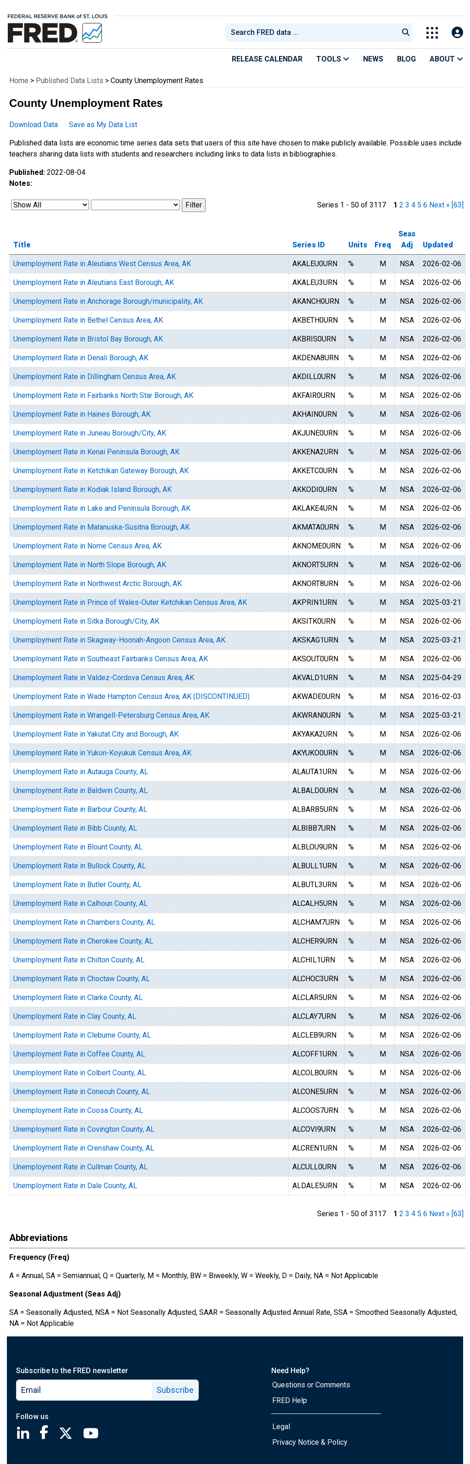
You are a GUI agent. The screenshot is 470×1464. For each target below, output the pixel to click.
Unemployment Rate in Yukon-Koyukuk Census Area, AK (102, 753)
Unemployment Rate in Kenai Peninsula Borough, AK (96, 451)
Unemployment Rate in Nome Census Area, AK (87, 546)
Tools (332, 59)
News (373, 59)
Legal (281, 1426)
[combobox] (311, 32)
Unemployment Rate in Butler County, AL (77, 884)
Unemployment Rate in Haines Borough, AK (82, 414)
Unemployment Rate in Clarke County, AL (78, 997)
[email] (84, 1390)
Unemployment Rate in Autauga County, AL (80, 771)
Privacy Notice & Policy (309, 1442)
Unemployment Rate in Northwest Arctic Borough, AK (97, 583)
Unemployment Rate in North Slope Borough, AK (89, 564)
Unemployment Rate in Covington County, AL (84, 1129)
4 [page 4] (413, 205)
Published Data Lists (69, 80)
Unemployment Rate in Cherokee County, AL (83, 941)
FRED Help (289, 1400)
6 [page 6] (425, 205)
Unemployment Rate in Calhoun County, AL (80, 903)
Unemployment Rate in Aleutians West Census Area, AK (102, 263)
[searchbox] (313, 32)
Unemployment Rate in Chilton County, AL (79, 960)
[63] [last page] (458, 205)
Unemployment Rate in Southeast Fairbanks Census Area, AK (110, 658)
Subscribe (175, 1390)
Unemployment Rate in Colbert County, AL (79, 1072)
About (446, 59)
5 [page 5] (419, 205)
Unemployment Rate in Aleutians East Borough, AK (93, 282)
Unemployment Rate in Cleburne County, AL (82, 1035)
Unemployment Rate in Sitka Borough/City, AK (86, 621)
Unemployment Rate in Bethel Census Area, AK (88, 320)
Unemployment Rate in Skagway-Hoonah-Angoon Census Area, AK (119, 640)
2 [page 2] (401, 205)
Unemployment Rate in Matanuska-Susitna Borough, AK (101, 527)
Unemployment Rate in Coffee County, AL (79, 1054)
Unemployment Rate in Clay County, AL (74, 1016)
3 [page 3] (407, 205)
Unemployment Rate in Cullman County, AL (80, 1166)
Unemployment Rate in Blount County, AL (78, 847)
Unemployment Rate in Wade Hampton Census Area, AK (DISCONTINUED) (131, 696)
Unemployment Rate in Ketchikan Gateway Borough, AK (101, 470)
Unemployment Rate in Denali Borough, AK (80, 357)
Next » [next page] (439, 205)
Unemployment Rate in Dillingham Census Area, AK (94, 376)
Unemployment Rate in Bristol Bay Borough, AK (88, 339)
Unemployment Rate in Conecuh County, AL (81, 1091)
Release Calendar (267, 59)
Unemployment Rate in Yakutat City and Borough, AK (96, 734)
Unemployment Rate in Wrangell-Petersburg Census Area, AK (111, 715)
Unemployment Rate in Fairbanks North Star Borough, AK (103, 395)
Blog (406, 59)
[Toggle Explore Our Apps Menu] (432, 33)
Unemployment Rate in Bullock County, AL (79, 865)
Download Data (33, 124)
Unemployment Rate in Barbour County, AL (80, 809)
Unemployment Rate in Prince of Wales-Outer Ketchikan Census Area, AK (130, 602)
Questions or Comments (311, 1384)
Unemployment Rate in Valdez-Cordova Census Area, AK (103, 677)
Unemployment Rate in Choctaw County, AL (81, 978)
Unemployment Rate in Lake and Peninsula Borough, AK (101, 508)
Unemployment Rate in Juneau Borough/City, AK (89, 433)
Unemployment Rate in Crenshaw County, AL (83, 1148)
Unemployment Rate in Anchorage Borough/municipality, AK (108, 301)
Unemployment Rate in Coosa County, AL (78, 1110)
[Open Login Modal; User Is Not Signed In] (457, 33)
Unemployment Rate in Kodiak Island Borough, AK (92, 489)
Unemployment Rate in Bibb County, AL (75, 828)
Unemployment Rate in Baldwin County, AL (80, 790)
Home (18, 80)
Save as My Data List (103, 124)
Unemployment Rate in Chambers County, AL (84, 922)
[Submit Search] (406, 32)
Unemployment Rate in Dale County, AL (75, 1185)
